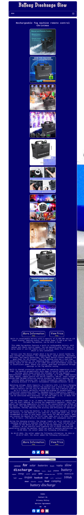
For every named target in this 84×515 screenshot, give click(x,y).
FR (45, 507)
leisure (40, 481)
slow (68, 465)
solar (33, 465)
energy (21, 473)
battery (66, 470)
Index (42, 494)
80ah (27, 482)
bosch (49, 471)
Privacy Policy (42, 500)
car (46, 477)
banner (44, 471)
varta (59, 465)
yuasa (56, 470)
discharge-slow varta (50, 474)
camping (56, 481)
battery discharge (42, 485)
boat (47, 481)
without (59, 478)
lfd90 (40, 474)
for (25, 465)
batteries (43, 465)
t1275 (51, 478)
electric (33, 481)
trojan (28, 477)
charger (20, 478)
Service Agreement (43, 503)
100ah (68, 477)
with (28, 474)
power (34, 474)
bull (15, 478)
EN (40, 507)
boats (52, 466)
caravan (17, 466)
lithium (37, 471)
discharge (23, 470)
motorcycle (69, 473)
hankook (38, 477)
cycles (59, 473)
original (14, 474)
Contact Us (42, 497)
